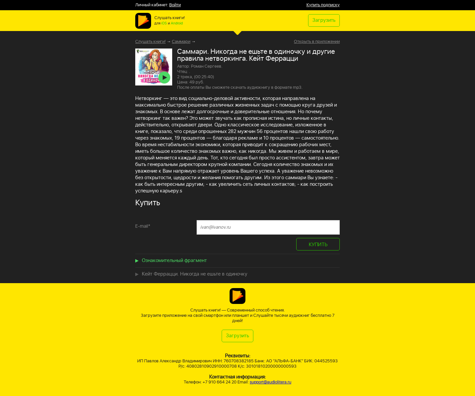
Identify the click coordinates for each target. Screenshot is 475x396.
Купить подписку (323, 5)
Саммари (181, 42)
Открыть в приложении (317, 42)
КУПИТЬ (318, 244)
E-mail (142, 226)
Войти (175, 5)
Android (177, 23)
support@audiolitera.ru (270, 382)
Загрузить (323, 20)
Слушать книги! (150, 42)
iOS (164, 23)
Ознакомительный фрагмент (174, 260)
